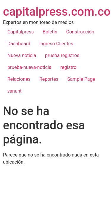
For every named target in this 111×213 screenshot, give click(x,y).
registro (68, 67)
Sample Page (81, 79)
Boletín (50, 32)
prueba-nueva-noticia (29, 67)
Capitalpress (20, 32)
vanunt (14, 91)
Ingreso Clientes (56, 43)
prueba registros (62, 55)
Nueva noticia (21, 55)
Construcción (80, 32)
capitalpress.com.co (56, 12)
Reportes (48, 79)
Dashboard (18, 43)
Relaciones (18, 79)
